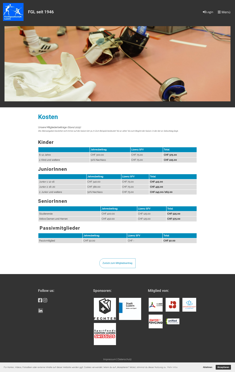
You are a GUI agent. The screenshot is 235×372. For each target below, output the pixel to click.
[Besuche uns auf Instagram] (45, 300)
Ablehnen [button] (207, 367)
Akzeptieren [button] (223, 367)
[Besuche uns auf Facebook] (40, 300)
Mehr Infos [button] (172, 367)
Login (207, 12)
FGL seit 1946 (41, 11)
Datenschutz (125, 359)
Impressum (109, 359)
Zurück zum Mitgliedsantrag (117, 263)
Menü (224, 12)
